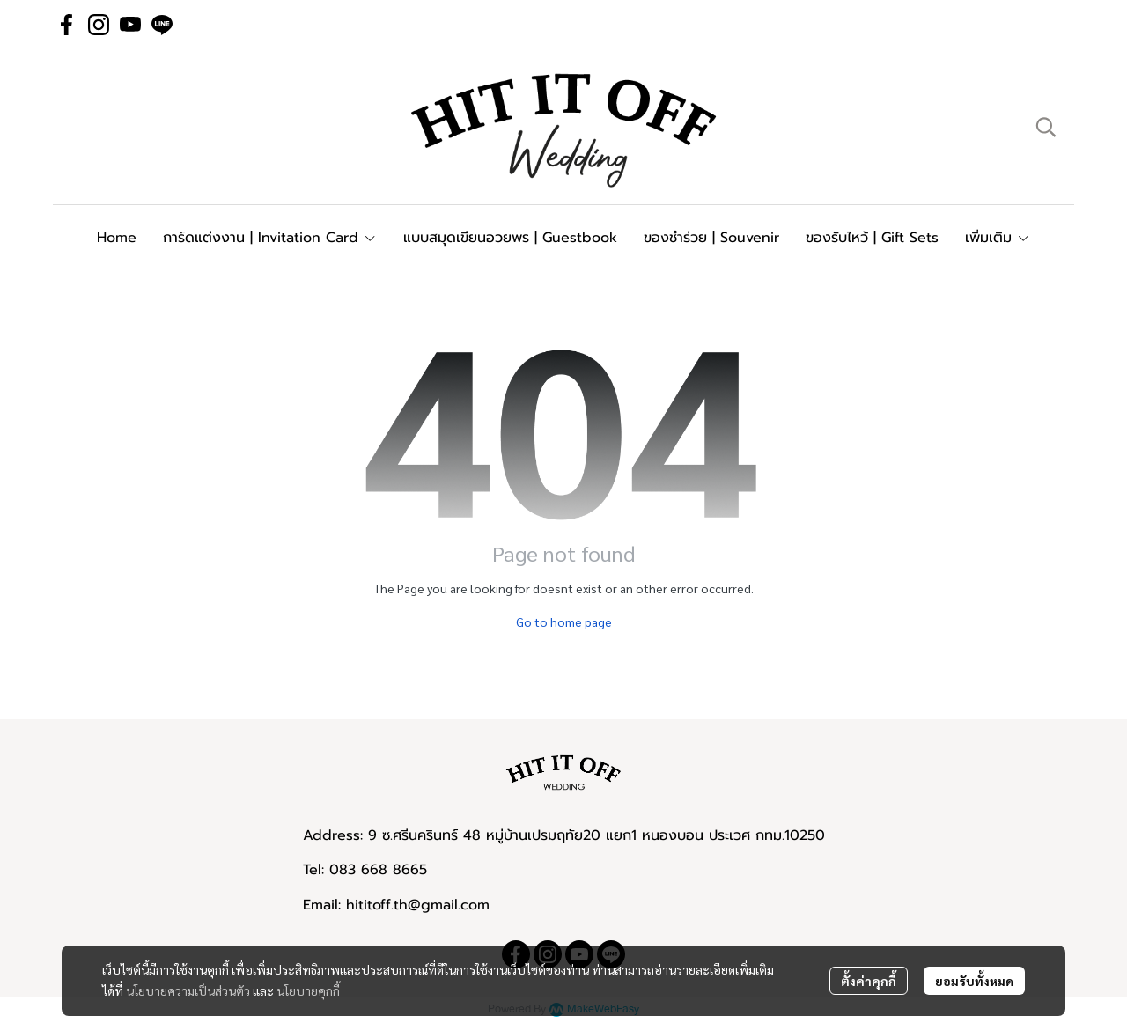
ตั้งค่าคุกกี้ (868, 981)
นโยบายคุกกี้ (308, 990)
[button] (1046, 127)
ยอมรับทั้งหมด (974, 981)
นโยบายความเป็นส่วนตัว (188, 990)
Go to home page (564, 621)
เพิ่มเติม (997, 237)
